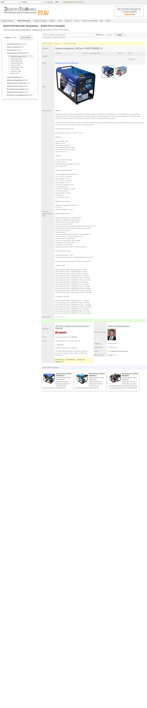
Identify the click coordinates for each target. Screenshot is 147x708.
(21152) (16, 44)
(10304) (17, 53)
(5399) (14, 77)
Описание (60, 344)
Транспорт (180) (16, 71)
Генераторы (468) (16, 61)
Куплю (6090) (26, 37)
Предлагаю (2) (70, 359)
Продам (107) (59, 359)
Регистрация (67, 2)
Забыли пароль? (78, 2)
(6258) (17, 80)
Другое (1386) (15, 73)
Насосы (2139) (15, 65)
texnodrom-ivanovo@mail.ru (117, 351)
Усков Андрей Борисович (118, 326)
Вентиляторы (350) (17, 67)
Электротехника (9, 30)
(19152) (15, 47)
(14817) (14, 50)
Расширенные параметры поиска (54, 37)
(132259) (11, 37)
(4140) (17, 86)
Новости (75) (59, 361)
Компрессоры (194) (17, 63)
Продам (109, 355)
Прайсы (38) (81, 359)
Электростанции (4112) (18, 56)
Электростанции (37, 30)
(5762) (20, 95)
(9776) (18, 89)
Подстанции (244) (16, 59)
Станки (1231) (15, 69)
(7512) (18, 83)
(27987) (17, 92)
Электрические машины (23, 30)
